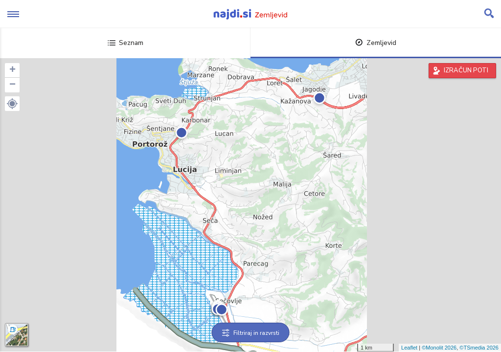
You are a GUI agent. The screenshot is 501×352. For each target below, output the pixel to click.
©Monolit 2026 (439, 348)
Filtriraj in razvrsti (250, 333)
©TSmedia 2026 (479, 348)
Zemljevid (375, 42)
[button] (12, 103)
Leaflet (409, 348)
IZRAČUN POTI (466, 70)
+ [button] (12, 70)
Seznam (125, 42)
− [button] (12, 85)
